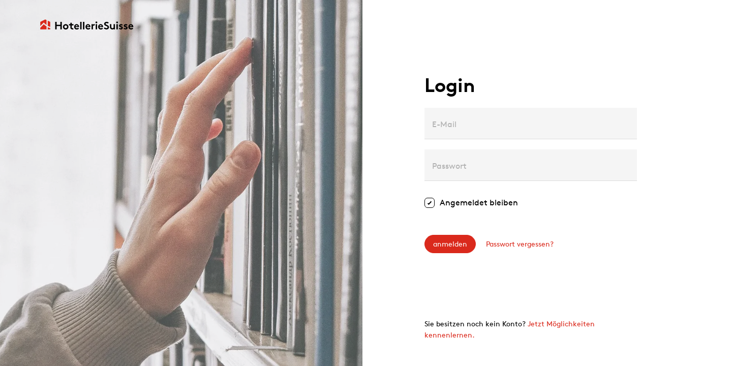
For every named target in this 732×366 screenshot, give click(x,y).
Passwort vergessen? (520, 243)
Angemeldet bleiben (479, 202)
